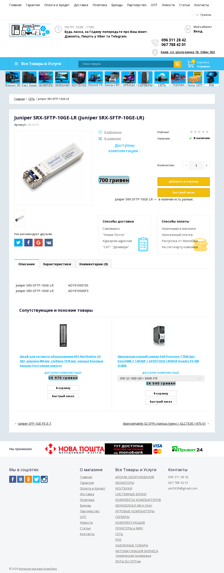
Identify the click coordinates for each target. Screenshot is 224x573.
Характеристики (57, 264)
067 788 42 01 (173, 44)
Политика (100, 5)
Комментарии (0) (93, 264)
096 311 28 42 (173, 39)
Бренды (116, 5)
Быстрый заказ (184, 192)
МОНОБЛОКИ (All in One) (133, 505)
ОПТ (154, 5)
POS (118, 540)
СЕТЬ (119, 534)
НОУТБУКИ (123, 488)
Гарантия (33, 5)
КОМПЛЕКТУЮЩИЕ (130, 522)
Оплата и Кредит (57, 5)
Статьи (184, 5)
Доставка (81, 5)
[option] (19, 218)
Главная (15, 5)
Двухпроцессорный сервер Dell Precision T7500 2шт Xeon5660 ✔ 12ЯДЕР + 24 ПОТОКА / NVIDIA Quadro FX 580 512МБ (158, 361)
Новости (168, 5)
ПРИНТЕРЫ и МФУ (129, 528)
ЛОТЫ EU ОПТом (128, 561)
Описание (26, 264)
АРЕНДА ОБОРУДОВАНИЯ (134, 477)
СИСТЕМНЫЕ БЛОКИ (130, 494)
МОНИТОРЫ (124, 483)
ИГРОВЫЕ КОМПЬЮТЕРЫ (134, 511)
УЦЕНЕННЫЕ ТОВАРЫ (131, 545)
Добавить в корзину (183, 181)
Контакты (201, 5)
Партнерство (137, 5)
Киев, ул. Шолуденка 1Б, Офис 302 (188, 52)
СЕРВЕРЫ (122, 517)
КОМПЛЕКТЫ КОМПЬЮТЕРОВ (138, 500)
